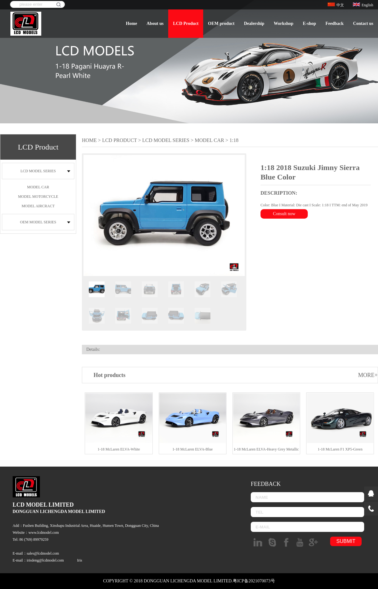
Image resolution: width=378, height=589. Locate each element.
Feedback (334, 23)
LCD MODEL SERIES (38, 171)
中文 (336, 5)
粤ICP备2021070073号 (254, 581)
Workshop (283, 23)
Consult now (284, 213)
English (363, 5)
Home (131, 23)
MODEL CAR (38, 187)
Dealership (254, 23)
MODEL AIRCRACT (37, 206)
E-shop (309, 23)
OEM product (221, 23)
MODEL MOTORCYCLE (38, 196)
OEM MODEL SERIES (38, 222)
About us (154, 23)
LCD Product (185, 23)
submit (345, 541)
